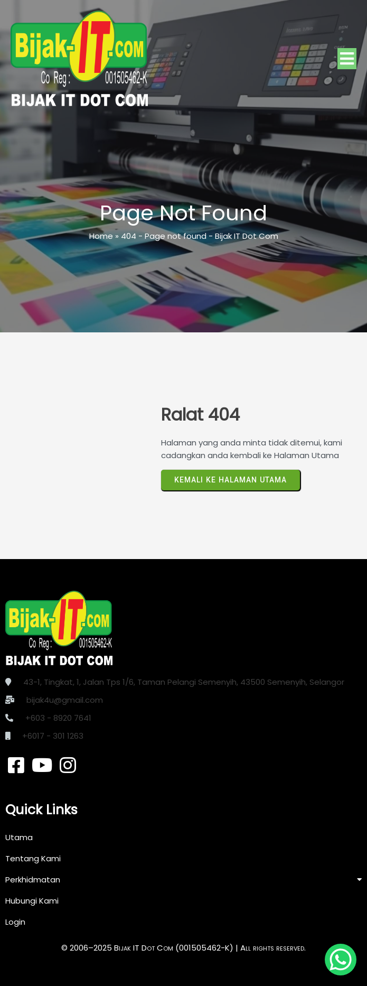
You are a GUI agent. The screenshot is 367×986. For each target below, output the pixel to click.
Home (101, 235)
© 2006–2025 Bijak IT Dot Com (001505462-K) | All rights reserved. (183, 947)
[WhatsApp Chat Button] (340, 959)
